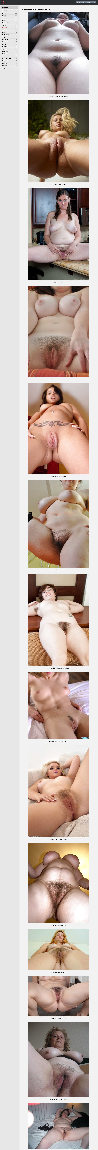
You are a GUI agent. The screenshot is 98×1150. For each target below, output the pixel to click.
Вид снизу (5, 51)
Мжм (3, 32)
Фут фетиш (5, 22)
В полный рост (6, 58)
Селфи (4, 25)
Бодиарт (4, 68)
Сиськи (4, 11)
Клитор (4, 44)
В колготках (5, 34)
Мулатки (4, 49)
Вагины (4, 30)
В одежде (5, 39)
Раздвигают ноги (7, 37)
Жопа (4, 13)
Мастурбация (6, 42)
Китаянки (5, 46)
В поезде (5, 18)
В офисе (4, 53)
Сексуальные (6, 56)
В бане (4, 20)
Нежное (4, 65)
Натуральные (6, 61)
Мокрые (4, 63)
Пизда (4, 15)
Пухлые (4, 27)
